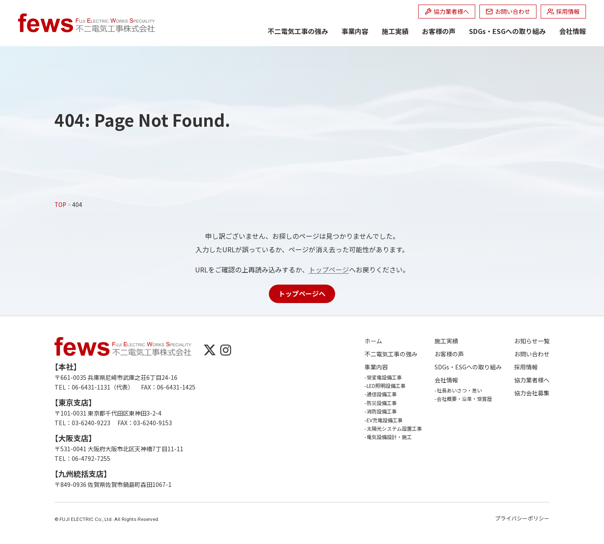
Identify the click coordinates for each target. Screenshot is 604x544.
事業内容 (354, 31)
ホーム (373, 341)
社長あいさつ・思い (459, 390)
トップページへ (302, 293)
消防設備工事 (382, 411)
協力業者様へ (531, 380)
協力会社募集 (531, 393)
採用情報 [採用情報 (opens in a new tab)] (526, 367)
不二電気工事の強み (298, 31)
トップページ (329, 269)
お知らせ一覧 (531, 341)
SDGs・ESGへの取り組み (507, 31)
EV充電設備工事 (385, 420)
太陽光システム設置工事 (394, 428)
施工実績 (395, 31)
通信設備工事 (382, 394)
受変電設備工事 (384, 377)
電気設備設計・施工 (389, 436)
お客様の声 (439, 31)
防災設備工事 (382, 402)
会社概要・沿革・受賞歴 (464, 398)
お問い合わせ (531, 354)
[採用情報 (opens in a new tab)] (563, 11)
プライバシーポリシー (522, 518)
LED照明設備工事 (386, 385)
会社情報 (572, 31)
